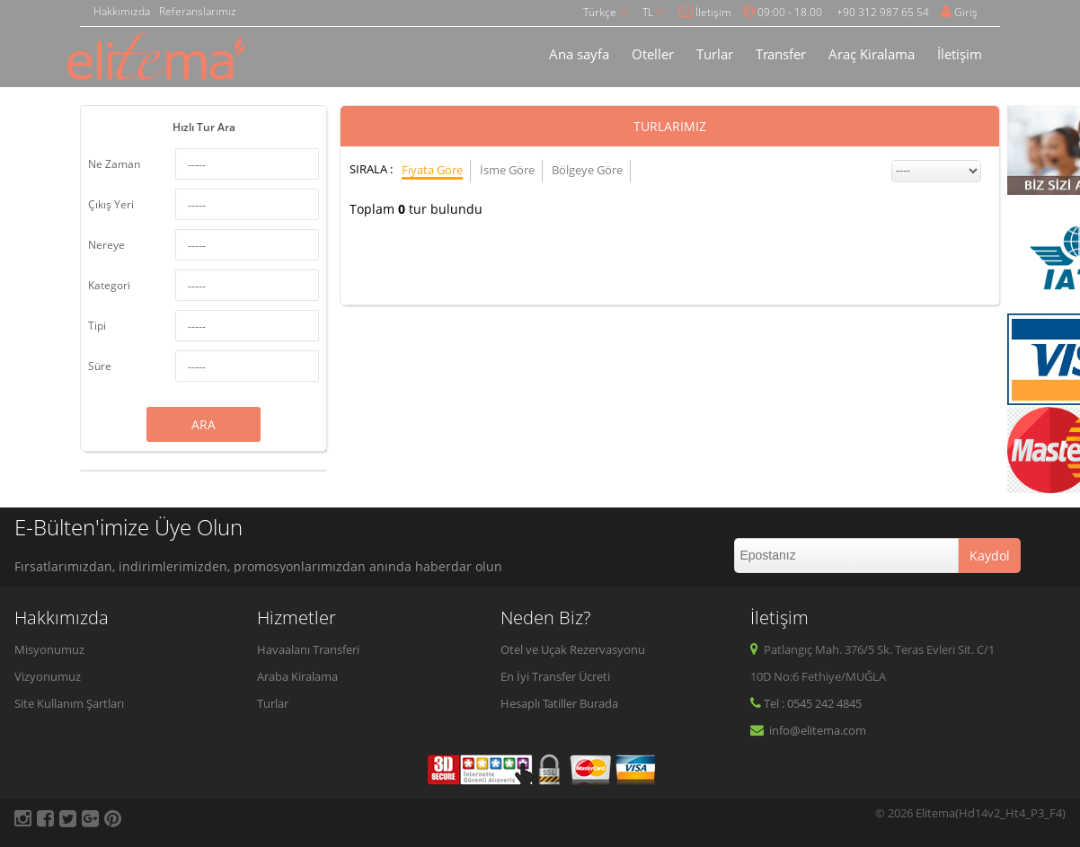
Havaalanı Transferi (308, 649)
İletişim (705, 12)
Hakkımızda (121, 11)
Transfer (781, 54)
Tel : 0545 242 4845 (806, 703)
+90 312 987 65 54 (883, 12)
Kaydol (989, 555)
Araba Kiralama (297, 676)
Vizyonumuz (47, 676)
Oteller (653, 54)
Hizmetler (296, 617)
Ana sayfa (579, 54)
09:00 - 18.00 (782, 12)
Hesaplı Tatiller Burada (559, 703)
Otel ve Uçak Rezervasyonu (572, 649)
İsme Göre (507, 170)
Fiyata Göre (432, 170)
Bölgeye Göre (587, 170)
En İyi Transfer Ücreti (555, 676)
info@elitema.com (808, 730)
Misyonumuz (49, 649)
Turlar (714, 54)
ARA (203, 424)
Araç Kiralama (871, 54)
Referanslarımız (197, 11)
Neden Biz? (545, 617)
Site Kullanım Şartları (69, 703)
